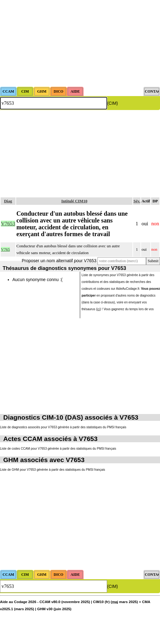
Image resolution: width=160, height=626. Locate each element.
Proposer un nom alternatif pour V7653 (59, 260)
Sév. (136, 201)
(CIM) (112, 103)
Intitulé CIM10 (74, 201)
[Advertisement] (80, 43)
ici (98, 309)
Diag (8, 201)
